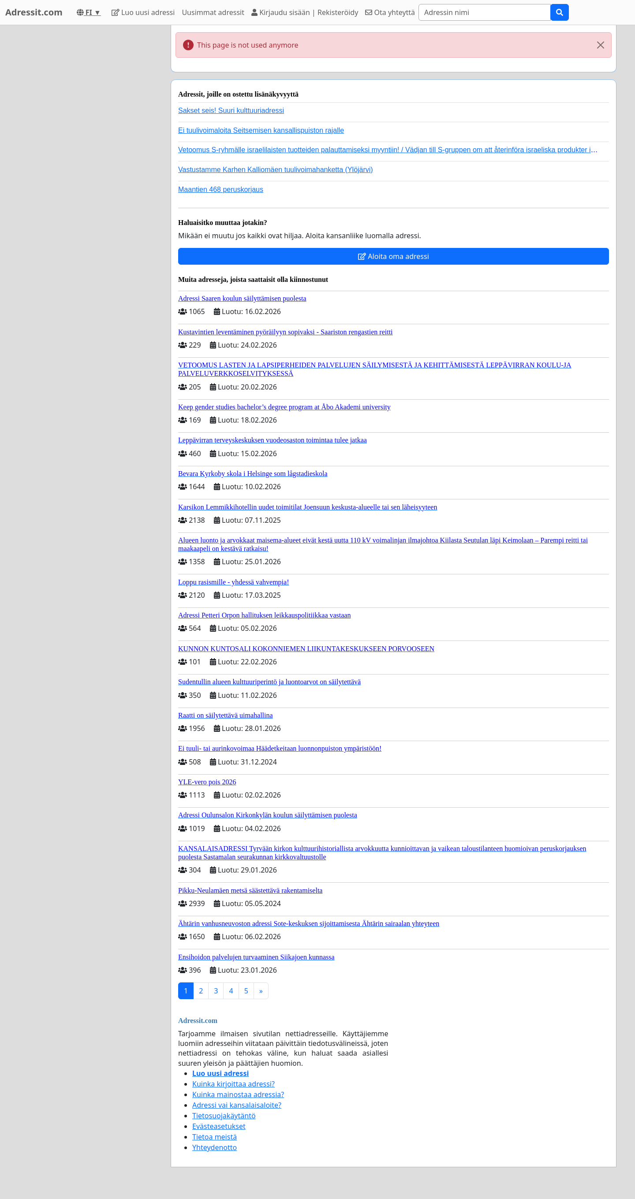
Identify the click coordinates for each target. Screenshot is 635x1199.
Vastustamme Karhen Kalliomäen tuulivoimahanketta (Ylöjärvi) (275, 169)
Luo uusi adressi (143, 12)
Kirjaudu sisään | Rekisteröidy (304, 12)
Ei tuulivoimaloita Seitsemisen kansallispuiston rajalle (261, 130)
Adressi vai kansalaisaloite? (236, 1105)
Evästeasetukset (219, 1126)
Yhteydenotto (214, 1147)
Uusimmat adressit (213, 12)
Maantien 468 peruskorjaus (220, 189)
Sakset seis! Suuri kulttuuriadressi (231, 110)
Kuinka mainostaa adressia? (238, 1094)
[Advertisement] (85, 157)
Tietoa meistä (214, 1137)
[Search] (484, 12)
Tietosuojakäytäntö (224, 1115)
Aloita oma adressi (393, 256)
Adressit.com (34, 12)
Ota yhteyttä (390, 12)
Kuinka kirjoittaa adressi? (233, 1084)
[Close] (600, 45)
